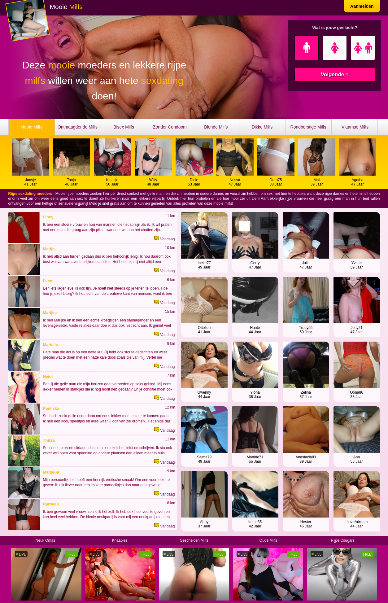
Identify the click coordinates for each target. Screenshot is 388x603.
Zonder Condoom (170, 127)
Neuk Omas (45, 540)
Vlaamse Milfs (355, 127)
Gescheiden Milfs (194, 540)
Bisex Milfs (123, 127)
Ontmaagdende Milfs (78, 127)
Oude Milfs (268, 540)
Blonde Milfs (216, 127)
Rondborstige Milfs (308, 127)
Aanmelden (361, 6)
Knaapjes (119, 540)
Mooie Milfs (31, 127)
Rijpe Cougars (342, 540)
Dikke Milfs (262, 127)
